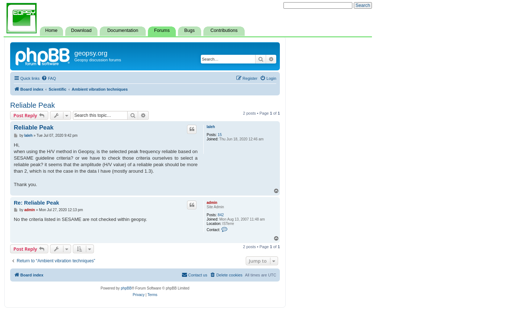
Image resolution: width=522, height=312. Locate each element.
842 (221, 215)
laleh (211, 127)
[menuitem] (48, 78)
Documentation (122, 30)
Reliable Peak (32, 105)
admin (212, 203)
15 (220, 135)
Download (81, 30)
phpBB (126, 288)
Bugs (189, 30)
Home (51, 30)
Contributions (224, 30)
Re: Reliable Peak (36, 203)
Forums (162, 30)
